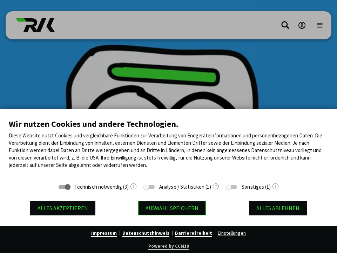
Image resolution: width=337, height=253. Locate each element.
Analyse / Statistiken (181, 186)
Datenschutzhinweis (145, 233)
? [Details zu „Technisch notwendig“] (133, 186)
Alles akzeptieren (63, 208)
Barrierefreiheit (193, 233)
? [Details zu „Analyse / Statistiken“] (216, 186)
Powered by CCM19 (168, 246)
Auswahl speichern (172, 208)
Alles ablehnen (277, 208)
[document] (168, 149)
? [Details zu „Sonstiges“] (275, 186)
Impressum (104, 233)
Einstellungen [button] (232, 233)
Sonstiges (253, 186)
